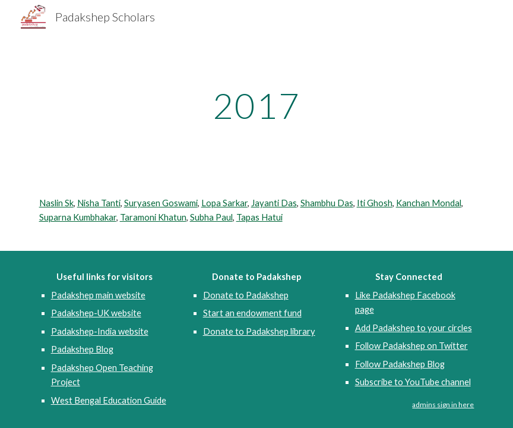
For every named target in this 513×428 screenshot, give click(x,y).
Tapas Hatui (259, 217)
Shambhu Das (326, 203)
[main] (256, 105)
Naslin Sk (56, 203)
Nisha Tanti (99, 203)
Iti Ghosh (374, 203)
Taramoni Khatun (153, 217)
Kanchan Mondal (428, 203)
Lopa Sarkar (224, 203)
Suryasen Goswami (161, 203)
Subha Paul (211, 217)
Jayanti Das (274, 203)
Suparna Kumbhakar (77, 217)
